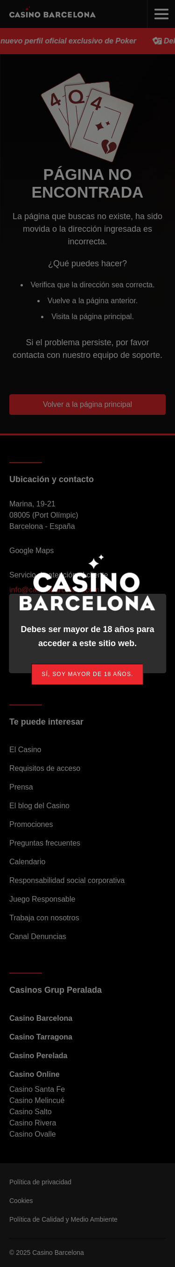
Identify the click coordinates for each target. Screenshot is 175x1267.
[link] (88, 674)
